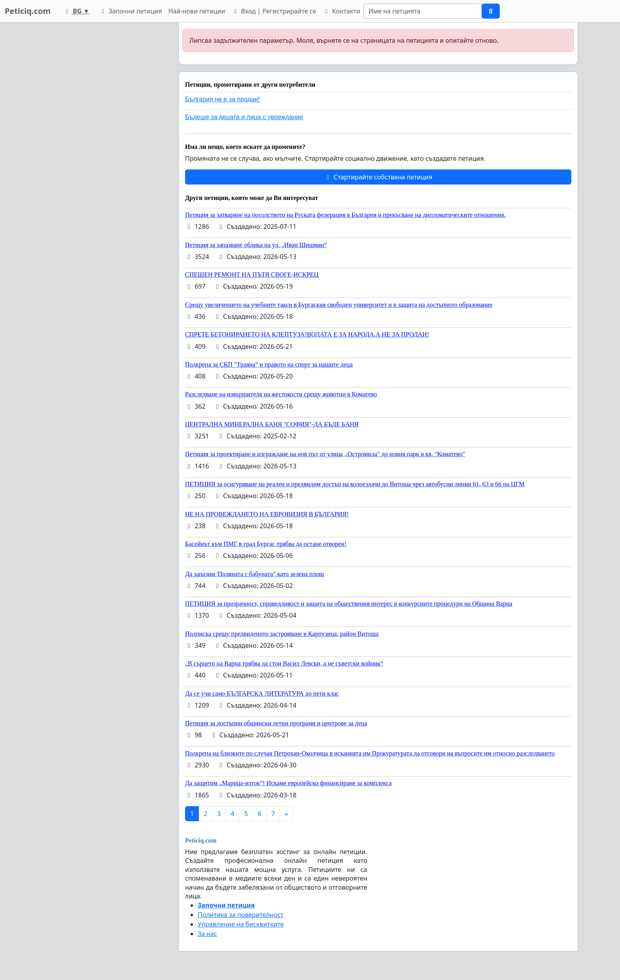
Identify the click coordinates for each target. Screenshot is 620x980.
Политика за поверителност (241, 914)
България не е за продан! (222, 99)
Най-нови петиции (196, 11)
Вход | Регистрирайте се (273, 11)
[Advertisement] (101, 141)
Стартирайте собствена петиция (378, 177)
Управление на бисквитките (241, 924)
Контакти (341, 11)
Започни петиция (130, 11)
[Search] (422, 11)
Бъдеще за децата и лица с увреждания (244, 117)
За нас (207, 933)
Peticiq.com (28, 11)
